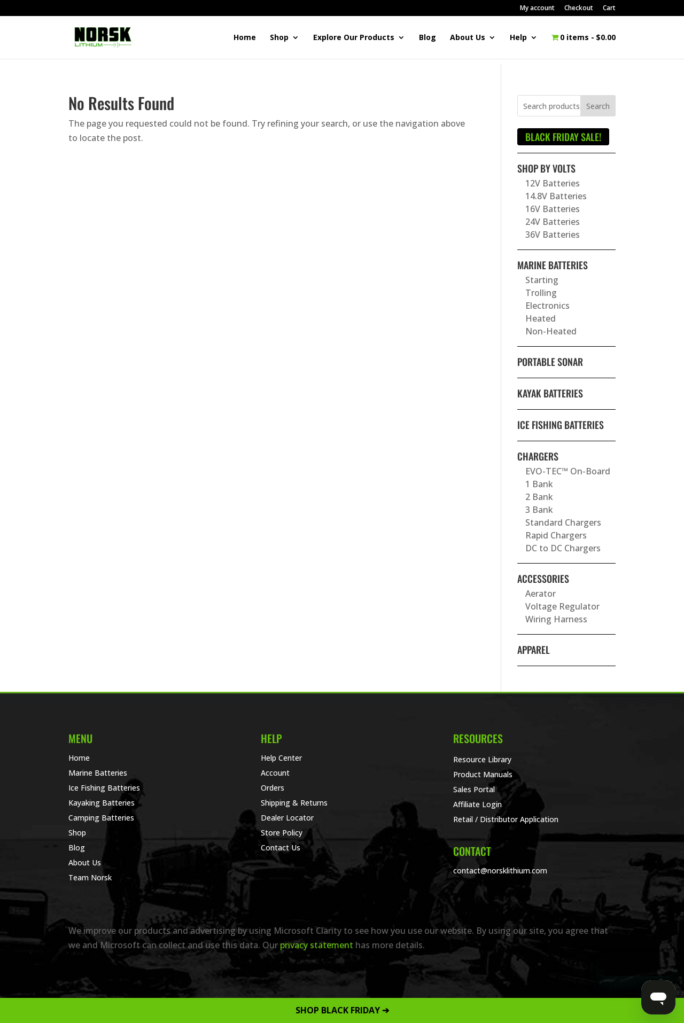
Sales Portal (474, 789)
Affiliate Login (477, 804)
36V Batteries (552, 234)
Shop (279, 38)
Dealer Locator (287, 818)
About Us (467, 38)
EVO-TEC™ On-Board (567, 471)
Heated (540, 318)
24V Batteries (552, 222)
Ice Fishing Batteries (560, 425)
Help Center (281, 758)
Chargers (537, 456)
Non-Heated (551, 331)
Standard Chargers (563, 522)
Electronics (547, 305)
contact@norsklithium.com (500, 870)
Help (518, 38)
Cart (609, 8)
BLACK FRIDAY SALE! (563, 137)
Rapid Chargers (556, 535)
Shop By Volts (546, 168)
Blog (427, 38)
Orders (272, 788)
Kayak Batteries (550, 393)
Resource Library (482, 759)
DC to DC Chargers (563, 548)
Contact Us (280, 847)
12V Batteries (552, 183)
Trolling (541, 293)
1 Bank (539, 484)
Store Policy (281, 832)
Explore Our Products (353, 38)
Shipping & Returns (294, 803)
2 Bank (539, 497)
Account (275, 773)
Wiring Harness (556, 619)
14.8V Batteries (556, 196)
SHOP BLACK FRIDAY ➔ (342, 1010)
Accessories (543, 578)
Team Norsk (90, 877)
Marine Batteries (552, 265)
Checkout (578, 8)
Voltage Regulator (562, 606)
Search (598, 106)
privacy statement (316, 945)
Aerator (540, 593)
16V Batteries (552, 209)
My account (537, 8)
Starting (541, 280)
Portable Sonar (550, 362)
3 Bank (539, 510)
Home (245, 38)
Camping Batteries (101, 818)
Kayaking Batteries (101, 803)
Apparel (533, 650)
